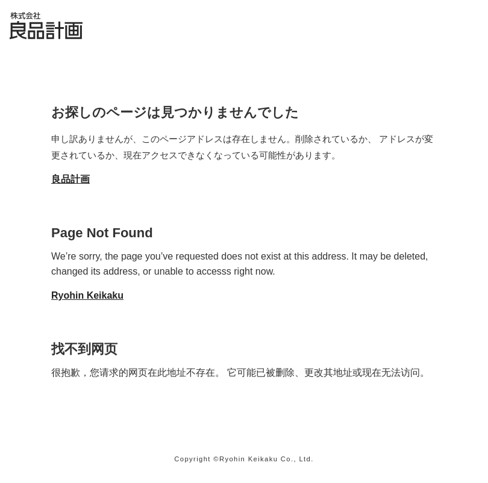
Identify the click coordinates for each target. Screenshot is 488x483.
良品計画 (70, 179)
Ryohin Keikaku (87, 295)
